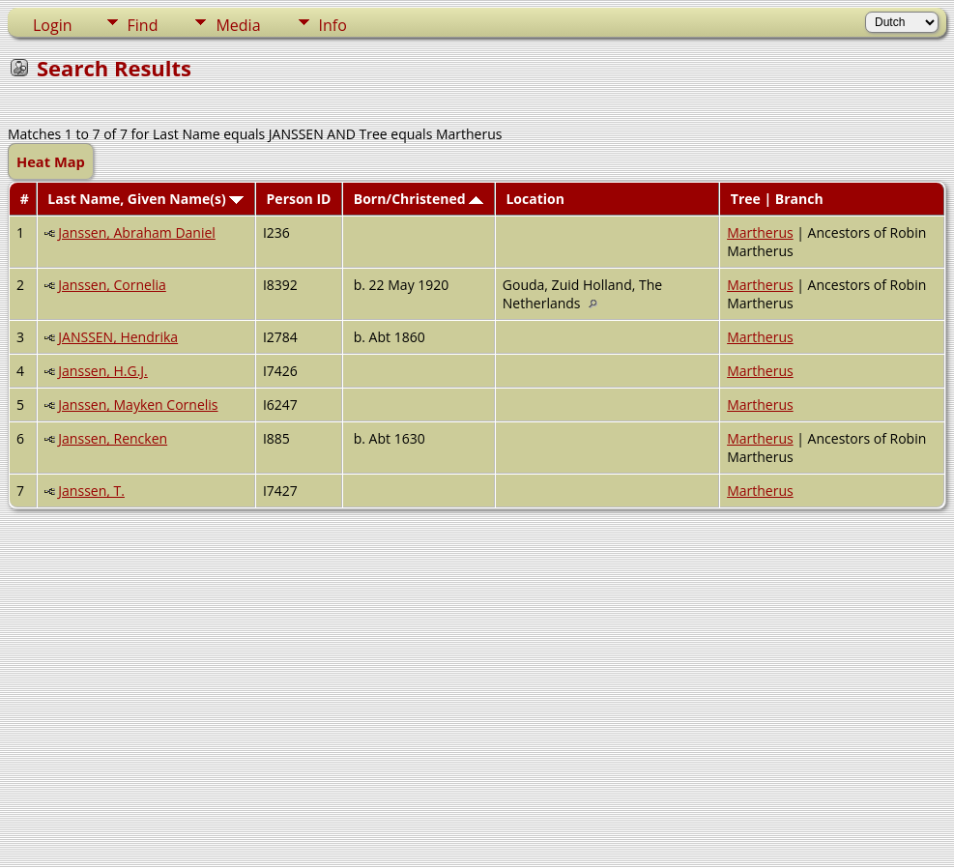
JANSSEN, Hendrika (118, 337)
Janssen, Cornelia (111, 284)
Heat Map (50, 161)
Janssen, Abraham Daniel (137, 232)
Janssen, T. (91, 490)
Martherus (760, 232)
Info (333, 25)
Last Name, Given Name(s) (145, 198)
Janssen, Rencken (112, 438)
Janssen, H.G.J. (102, 371)
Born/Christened (418, 198)
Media (238, 25)
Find (143, 25)
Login (52, 25)
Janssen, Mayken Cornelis (137, 404)
